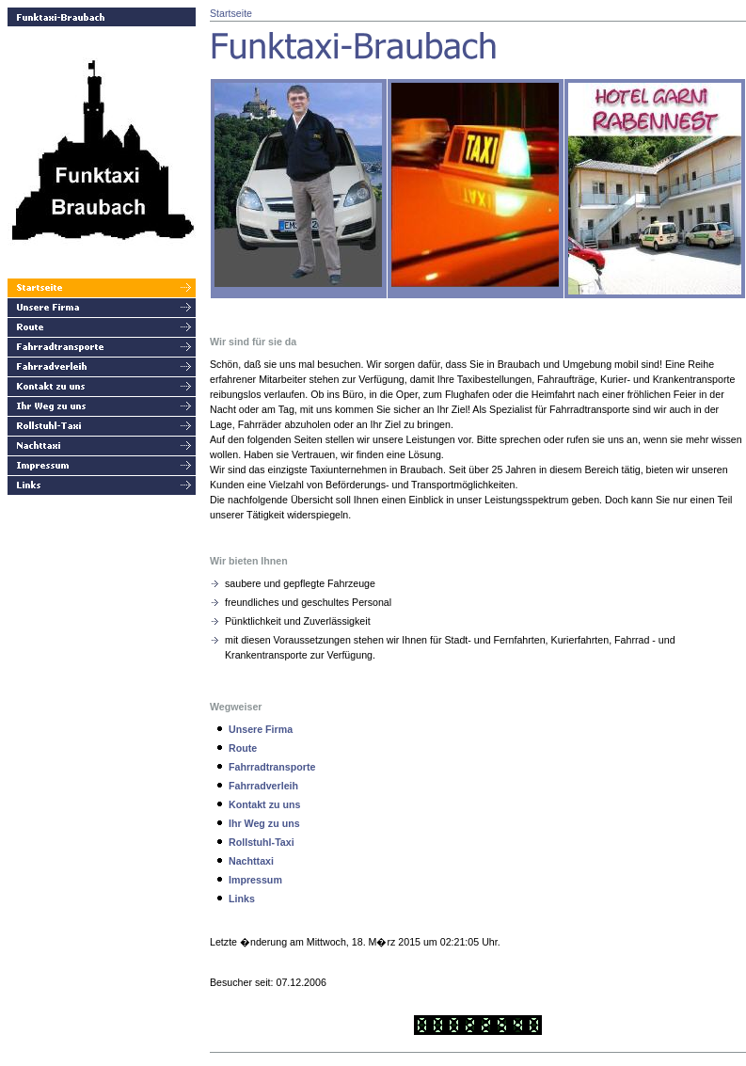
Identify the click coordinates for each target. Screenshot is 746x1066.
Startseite (231, 13)
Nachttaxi (251, 861)
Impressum (255, 879)
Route (243, 748)
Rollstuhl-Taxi (261, 842)
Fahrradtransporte (272, 766)
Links (242, 898)
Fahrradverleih (263, 785)
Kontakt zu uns (264, 804)
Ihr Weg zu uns (264, 823)
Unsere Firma (261, 729)
